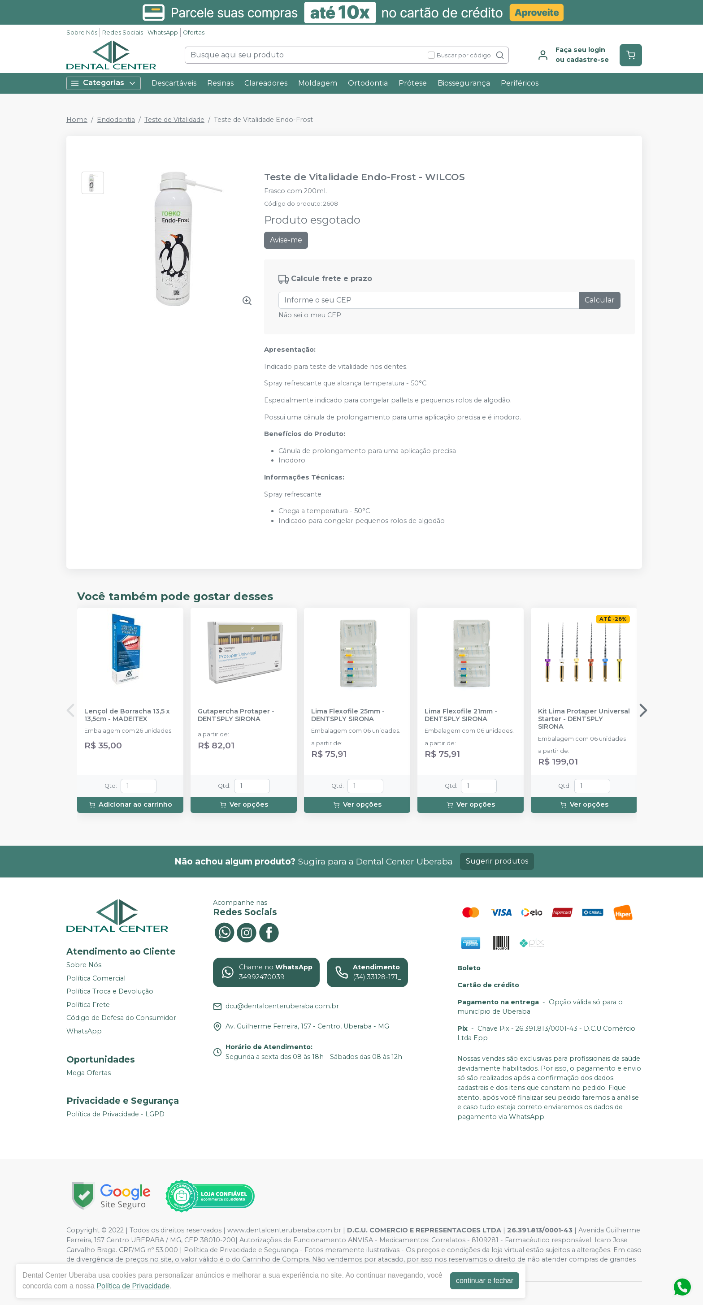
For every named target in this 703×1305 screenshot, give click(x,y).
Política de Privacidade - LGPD (115, 1114)
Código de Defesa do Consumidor (121, 1018)
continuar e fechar (484, 1280)
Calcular (600, 300)
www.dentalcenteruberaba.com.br (284, 1230)
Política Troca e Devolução (109, 991)
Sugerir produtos (497, 861)
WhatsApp (163, 32)
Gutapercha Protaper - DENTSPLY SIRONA (236, 715)
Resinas (220, 83)
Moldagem (317, 83)
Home (76, 120)
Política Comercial (96, 978)
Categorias (103, 83)
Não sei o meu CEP (309, 315)
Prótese (413, 83)
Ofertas (193, 32)
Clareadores (265, 83)
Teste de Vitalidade (174, 120)
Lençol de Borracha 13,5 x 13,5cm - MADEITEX (127, 715)
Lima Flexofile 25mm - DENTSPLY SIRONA (348, 715)
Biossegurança (464, 83)
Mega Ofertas (88, 1073)
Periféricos (519, 83)
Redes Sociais (122, 32)
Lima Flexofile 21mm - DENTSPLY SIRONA (461, 715)
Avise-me (286, 240)
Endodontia (116, 120)
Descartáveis (174, 83)
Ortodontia (368, 83)
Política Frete (88, 1005)
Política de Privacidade (132, 1286)
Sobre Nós (81, 32)
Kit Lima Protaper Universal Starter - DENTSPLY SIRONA (584, 719)
